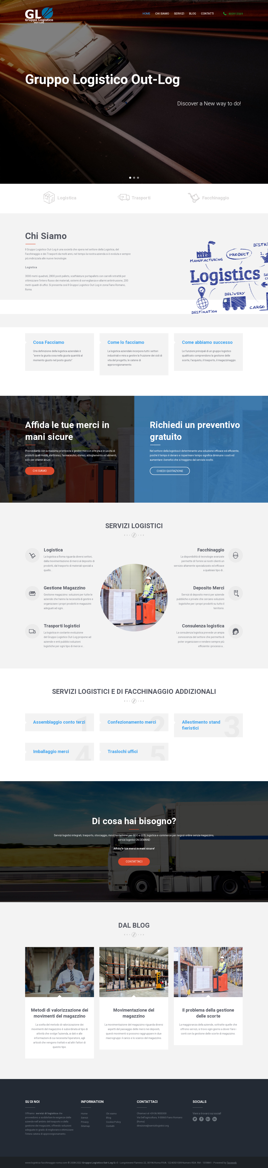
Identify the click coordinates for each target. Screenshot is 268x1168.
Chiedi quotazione (170, 471)
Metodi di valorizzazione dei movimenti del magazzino (59, 1013)
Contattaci (134, 862)
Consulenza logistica (203, 626)
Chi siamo (40, 471)
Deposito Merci (208, 588)
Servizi (84, 1117)
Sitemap (85, 1126)
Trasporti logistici (62, 626)
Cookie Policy (113, 1122)
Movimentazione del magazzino (133, 1013)
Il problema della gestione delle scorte (208, 1013)
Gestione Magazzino (64, 588)
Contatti (110, 1126)
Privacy (85, 1122)
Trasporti (141, 198)
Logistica (66, 198)
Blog (108, 1117)
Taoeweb (232, 1162)
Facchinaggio (215, 198)
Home (84, 1113)
